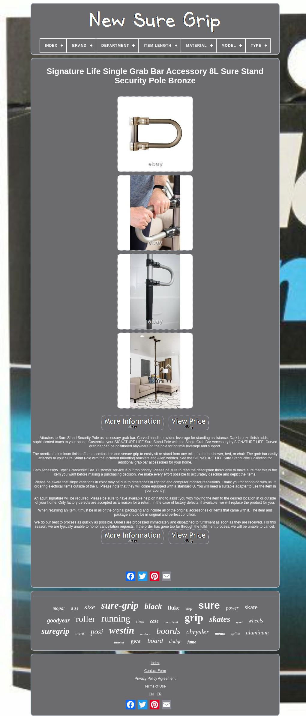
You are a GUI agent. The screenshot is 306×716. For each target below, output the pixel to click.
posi (97, 632)
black (153, 606)
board (155, 640)
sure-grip (120, 605)
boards (169, 631)
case (154, 621)
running (115, 618)
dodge (175, 641)
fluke (174, 608)
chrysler (197, 632)
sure (209, 605)
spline (235, 633)
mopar (58, 608)
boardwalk (172, 622)
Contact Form (155, 671)
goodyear (58, 620)
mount (220, 633)
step (189, 608)
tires (140, 621)
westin (121, 630)
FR (159, 694)
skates (219, 619)
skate (250, 607)
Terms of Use (155, 686)
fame (192, 642)
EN (151, 694)
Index (155, 663)
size (89, 607)
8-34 (74, 608)
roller (85, 619)
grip (193, 618)
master (119, 642)
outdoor (145, 634)
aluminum (257, 632)
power (232, 608)
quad (239, 622)
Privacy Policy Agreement (155, 678)
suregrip (55, 631)
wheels (255, 621)
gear (136, 641)
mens (80, 633)
